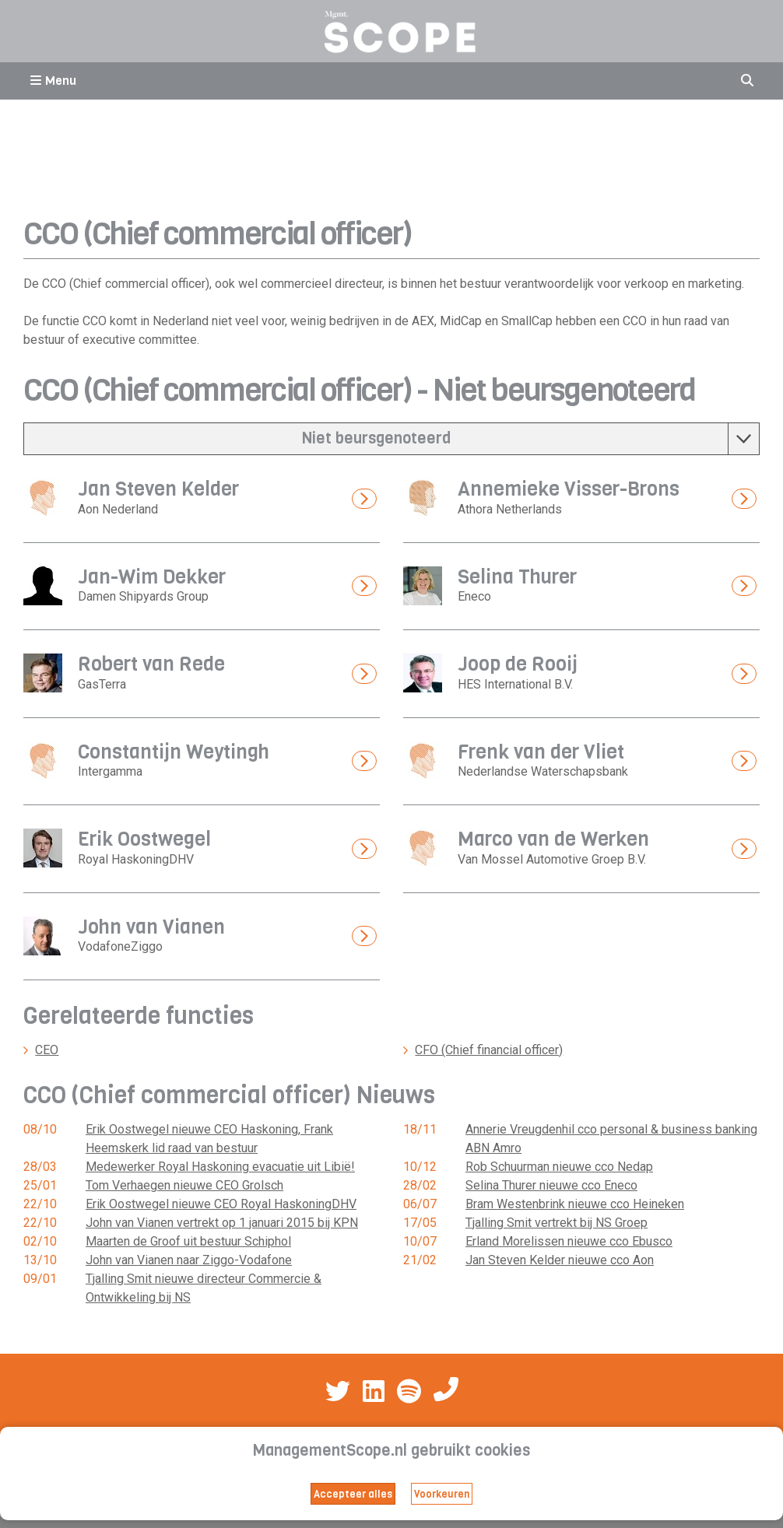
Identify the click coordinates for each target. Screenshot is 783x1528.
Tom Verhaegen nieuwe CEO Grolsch (184, 1185)
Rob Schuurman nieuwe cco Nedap (559, 1166)
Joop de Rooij (518, 664)
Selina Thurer (517, 577)
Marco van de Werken (553, 839)
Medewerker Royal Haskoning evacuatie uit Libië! (220, 1166)
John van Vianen (151, 927)
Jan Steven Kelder (158, 489)
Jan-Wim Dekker (152, 577)
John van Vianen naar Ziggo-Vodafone (189, 1260)
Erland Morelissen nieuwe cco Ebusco (568, 1241)
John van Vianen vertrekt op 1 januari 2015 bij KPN (222, 1222)
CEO (46, 1050)
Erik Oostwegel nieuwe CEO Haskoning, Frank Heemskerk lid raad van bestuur (209, 1138)
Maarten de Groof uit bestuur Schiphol (188, 1241)
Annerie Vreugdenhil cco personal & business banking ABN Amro (611, 1138)
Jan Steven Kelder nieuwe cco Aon (559, 1260)
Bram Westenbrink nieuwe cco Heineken (574, 1204)
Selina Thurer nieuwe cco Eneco (551, 1185)
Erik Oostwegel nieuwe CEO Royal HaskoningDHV (221, 1204)
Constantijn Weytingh (173, 752)
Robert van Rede (151, 664)
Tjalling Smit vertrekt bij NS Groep (556, 1222)
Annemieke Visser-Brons (568, 489)
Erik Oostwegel (144, 839)
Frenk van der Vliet (541, 752)
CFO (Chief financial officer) (489, 1050)
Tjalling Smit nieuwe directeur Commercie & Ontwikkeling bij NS (203, 1288)
